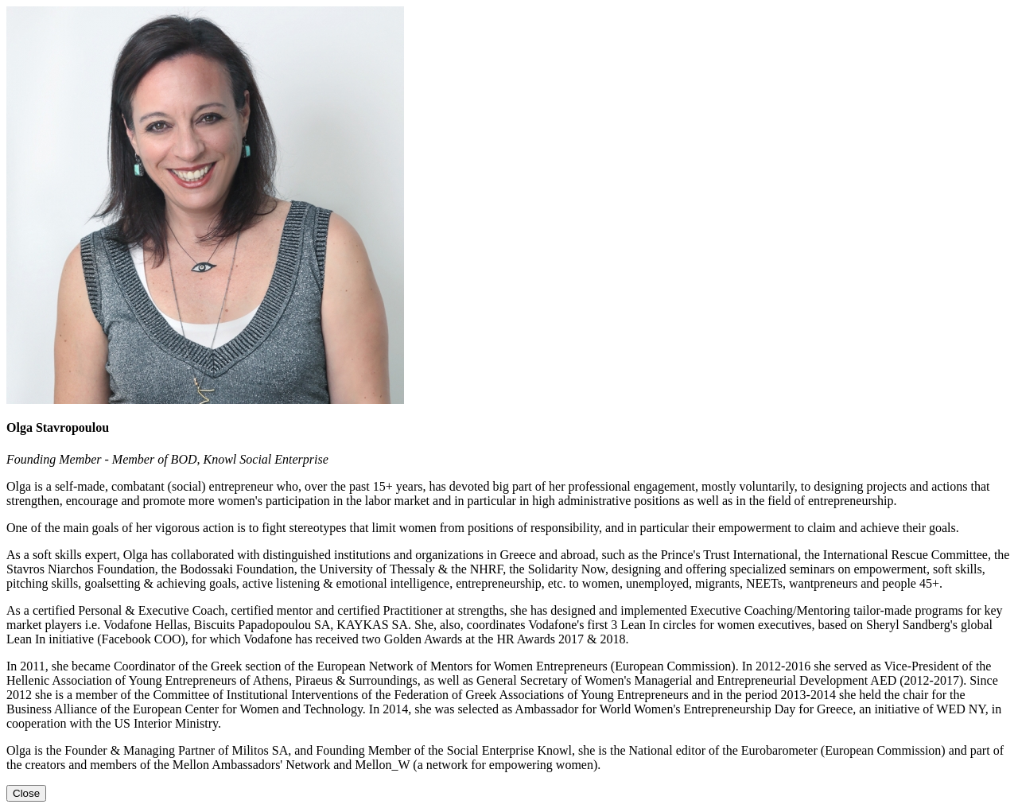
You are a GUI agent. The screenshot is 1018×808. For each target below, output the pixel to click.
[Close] (26, 793)
